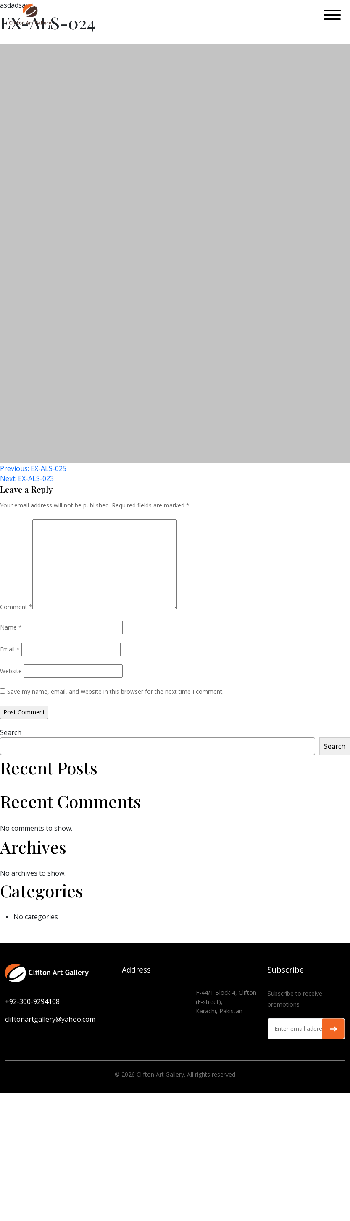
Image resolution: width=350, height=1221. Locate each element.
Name (11, 627)
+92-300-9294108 (32, 1001)
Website (11, 671)
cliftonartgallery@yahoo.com (50, 1019)
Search (10, 732)
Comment (16, 607)
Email (10, 649)
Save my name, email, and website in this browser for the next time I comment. (115, 691)
